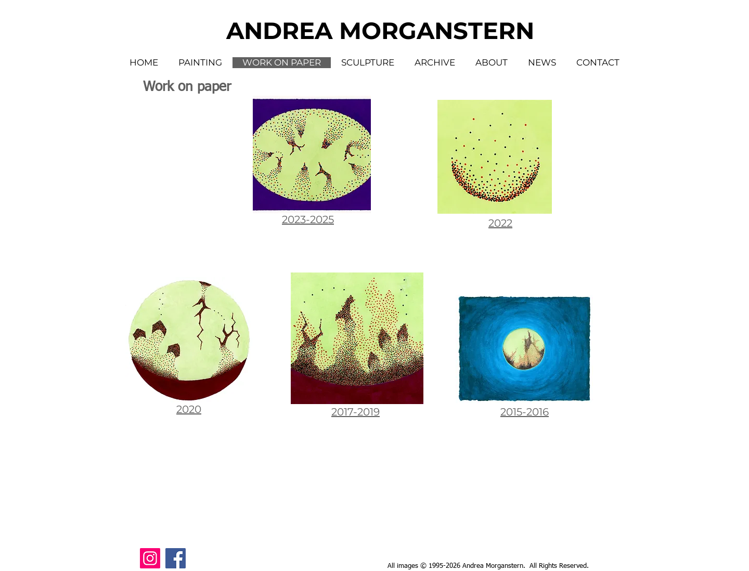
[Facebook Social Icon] (175, 558)
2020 (188, 409)
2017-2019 (355, 412)
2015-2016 (524, 412)
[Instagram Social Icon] (150, 558)
